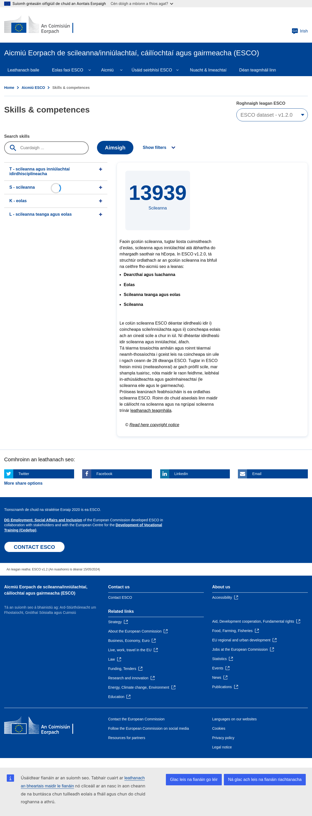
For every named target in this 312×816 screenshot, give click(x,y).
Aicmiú (107, 70)
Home (9, 87)
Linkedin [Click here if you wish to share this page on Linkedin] (181, 474)
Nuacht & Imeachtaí (208, 70)
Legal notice (222, 747)
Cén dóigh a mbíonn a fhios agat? (141, 3)
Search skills (17, 136)
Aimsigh (115, 147)
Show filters (154, 147)
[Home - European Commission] (42, 25)
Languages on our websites (234, 719)
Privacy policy (223, 738)
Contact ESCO (120, 597)
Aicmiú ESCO (33, 87)
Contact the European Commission (136, 719)
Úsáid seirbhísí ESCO (152, 70)
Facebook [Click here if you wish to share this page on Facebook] (104, 474)
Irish (300, 31)
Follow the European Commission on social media (148, 728)
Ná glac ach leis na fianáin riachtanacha (265, 779)
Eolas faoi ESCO (67, 70)
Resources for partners (126, 738)
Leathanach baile (23, 70)
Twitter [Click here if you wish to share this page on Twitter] (23, 474)
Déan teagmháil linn (257, 70)
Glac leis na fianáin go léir (194, 779)
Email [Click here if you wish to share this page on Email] (256, 474)
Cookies (218, 728)
